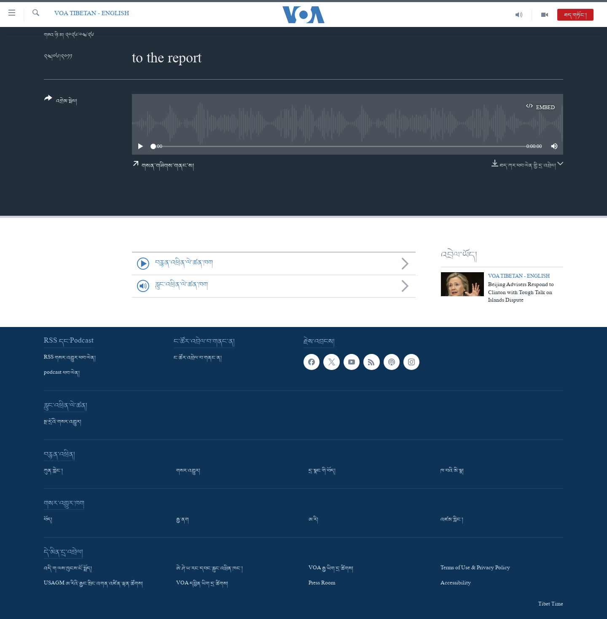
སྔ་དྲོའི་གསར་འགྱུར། (62, 422)
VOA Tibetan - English (91, 14)
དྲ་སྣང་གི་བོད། (322, 471)
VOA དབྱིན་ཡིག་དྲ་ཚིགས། (202, 584)
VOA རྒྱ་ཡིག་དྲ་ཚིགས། (331, 569)
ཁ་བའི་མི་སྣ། (452, 471)
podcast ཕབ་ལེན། (62, 373)
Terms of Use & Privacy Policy (475, 569)
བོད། (48, 520)
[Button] (60, 102)
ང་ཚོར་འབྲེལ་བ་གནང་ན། (198, 358)
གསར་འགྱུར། (188, 471)
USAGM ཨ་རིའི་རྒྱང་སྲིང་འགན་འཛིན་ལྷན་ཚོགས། (93, 584)
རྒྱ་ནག (182, 520)
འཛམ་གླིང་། (451, 520)
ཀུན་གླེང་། (53, 471)
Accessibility (455, 584)
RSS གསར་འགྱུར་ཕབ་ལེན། (70, 358)
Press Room (322, 584)
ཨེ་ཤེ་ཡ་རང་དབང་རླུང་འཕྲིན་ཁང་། (209, 569)
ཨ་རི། (313, 520)
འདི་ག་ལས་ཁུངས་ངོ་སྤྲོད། (68, 569)
